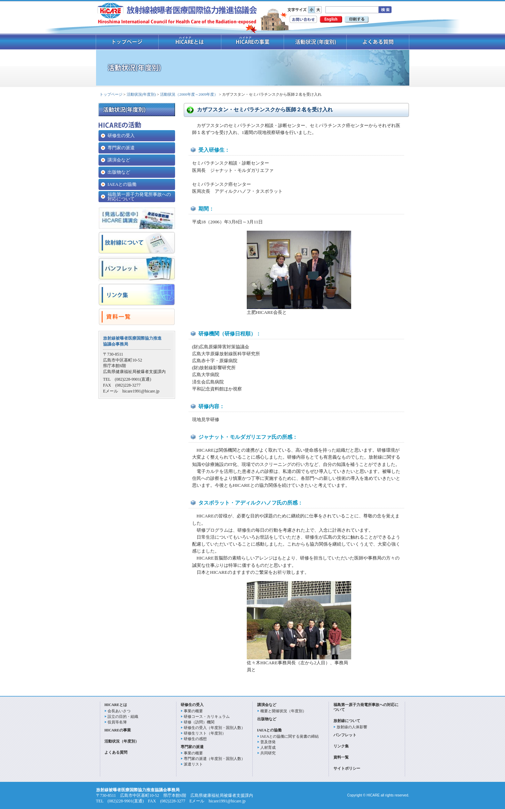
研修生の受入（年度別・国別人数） (214, 727)
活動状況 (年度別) (315, 42)
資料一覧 (341, 757)
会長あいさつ (119, 711)
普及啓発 (268, 742)
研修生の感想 (195, 739)
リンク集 (341, 746)
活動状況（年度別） (121, 741)
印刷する (357, 19)
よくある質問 (115, 752)
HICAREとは (115, 705)
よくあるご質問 (378, 42)
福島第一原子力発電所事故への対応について (139, 196)
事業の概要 (193, 711)
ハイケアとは (190, 42)
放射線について (346, 721)
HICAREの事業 (252, 42)
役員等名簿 (117, 722)
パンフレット (344, 735)
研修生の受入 (121, 135)
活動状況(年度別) (141, 94)
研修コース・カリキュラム (207, 716)
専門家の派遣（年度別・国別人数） (214, 758)
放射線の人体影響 (352, 727)
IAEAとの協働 (122, 184)
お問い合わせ (303, 19)
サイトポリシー (346, 768)
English (331, 19)
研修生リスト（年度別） (205, 733)
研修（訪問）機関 (199, 722)
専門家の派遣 (121, 147)
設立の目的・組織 (123, 716)
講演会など (119, 159)
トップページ (127, 42)
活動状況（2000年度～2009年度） (189, 94)
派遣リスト (193, 764)
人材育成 (268, 747)
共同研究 (268, 753)
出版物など (119, 172)
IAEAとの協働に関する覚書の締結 (289, 736)
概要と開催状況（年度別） (283, 711)
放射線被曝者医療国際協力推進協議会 (177, 14)
